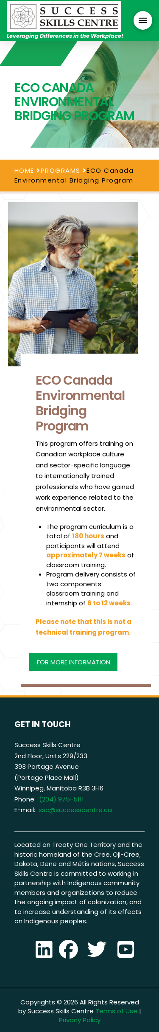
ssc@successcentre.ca (75, 809)
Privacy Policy (79, 1019)
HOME (24, 170)
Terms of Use (116, 1011)
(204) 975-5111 (61, 799)
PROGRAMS (61, 170)
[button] (143, 20)
